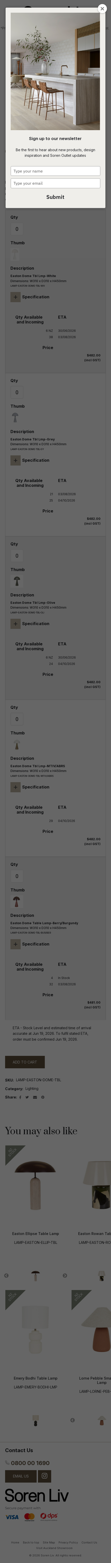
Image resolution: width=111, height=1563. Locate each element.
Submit (55, 196)
